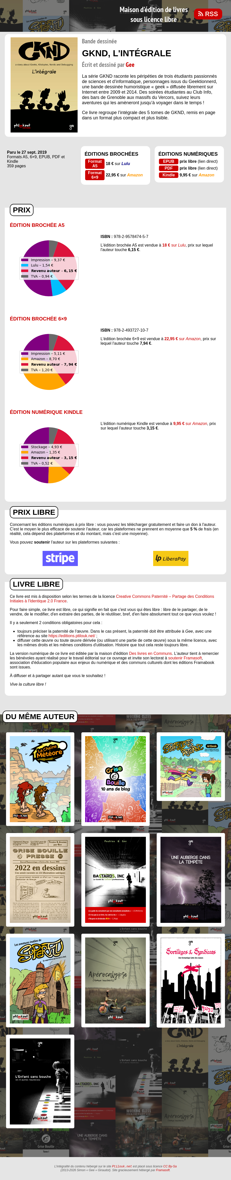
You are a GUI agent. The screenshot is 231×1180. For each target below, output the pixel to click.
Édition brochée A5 (37, 225)
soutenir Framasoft (185, 658)
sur (174, 245)
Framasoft (163, 1170)
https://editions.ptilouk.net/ (72, 636)
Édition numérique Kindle (46, 412)
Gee (130, 65)
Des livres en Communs (150, 653)
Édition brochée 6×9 (38, 318)
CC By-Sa (170, 1167)
